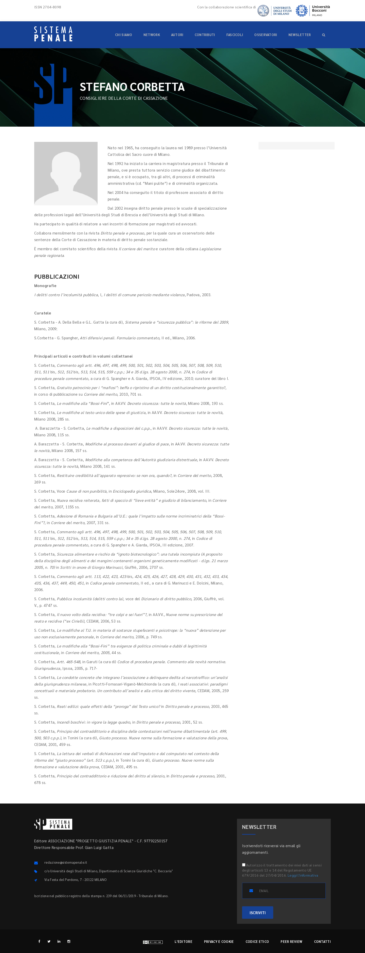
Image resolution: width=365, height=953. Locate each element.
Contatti (322, 941)
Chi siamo (123, 34)
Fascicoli (234, 34)
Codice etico (257, 941)
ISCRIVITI (258, 912)
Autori (177, 34)
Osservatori (265, 34)
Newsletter (299, 34)
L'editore (183, 941)
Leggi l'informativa (303, 875)
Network (151, 34)
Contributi (205, 34)
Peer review (291, 941)
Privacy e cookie (219, 941)
